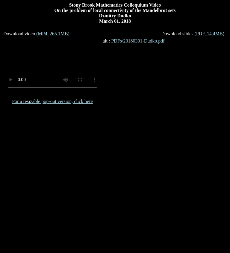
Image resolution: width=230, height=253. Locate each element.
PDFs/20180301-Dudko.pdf (137, 40)
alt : (134, 40)
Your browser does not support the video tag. (52, 66)
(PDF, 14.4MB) (209, 33)
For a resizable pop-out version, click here (52, 101)
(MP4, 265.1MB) (52, 33)
